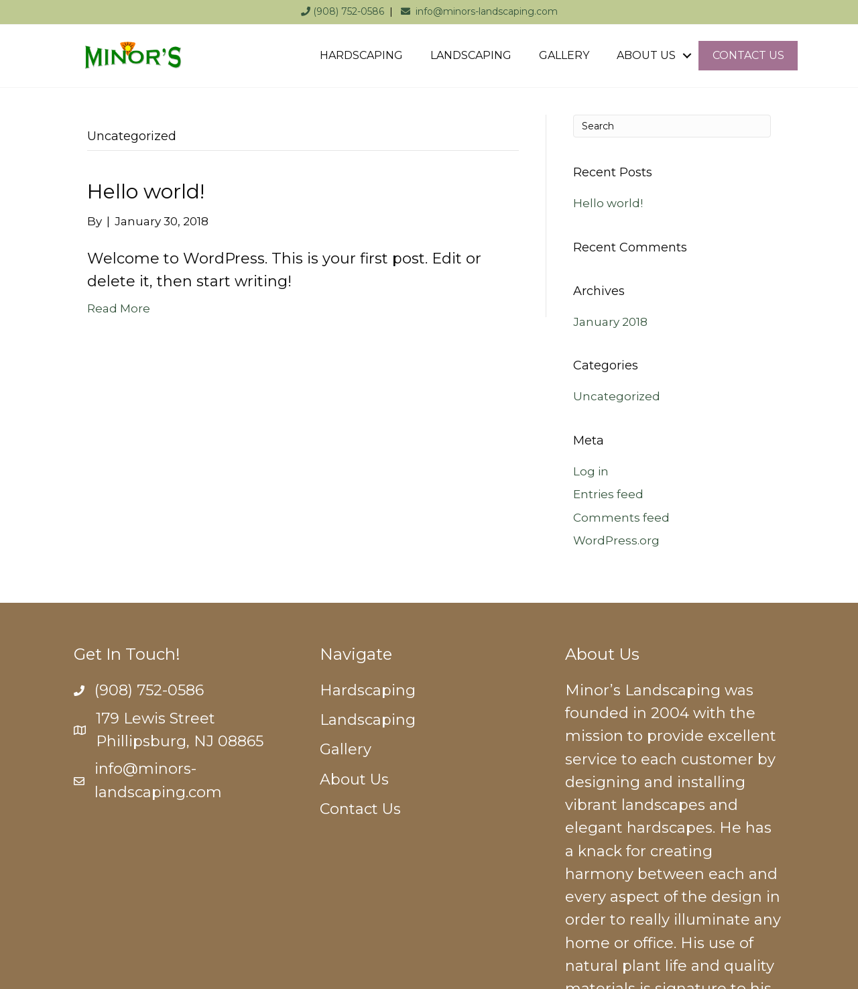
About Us (354, 779)
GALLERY (564, 55)
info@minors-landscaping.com (479, 11)
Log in (591, 471)
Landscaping (368, 720)
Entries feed (608, 494)
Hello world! (145, 191)
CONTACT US (748, 55)
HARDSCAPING (361, 55)
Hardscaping (368, 690)
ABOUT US (646, 55)
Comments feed (621, 517)
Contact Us (360, 809)
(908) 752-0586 (342, 11)
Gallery (345, 749)
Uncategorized (616, 396)
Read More (118, 308)
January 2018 (610, 322)
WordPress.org (616, 540)
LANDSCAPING (470, 55)
